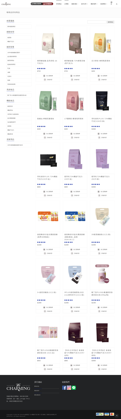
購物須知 (36, 386)
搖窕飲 (9, 37)
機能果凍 (10, 134)
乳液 (8, 68)
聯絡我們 (36, 390)
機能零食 (10, 110)
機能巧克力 (10, 41)
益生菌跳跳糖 (11, 118)
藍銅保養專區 (11, 64)
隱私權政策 (37, 395)
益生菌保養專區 (12, 56)
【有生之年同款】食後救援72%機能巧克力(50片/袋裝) (102, 352)
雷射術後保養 (11, 84)
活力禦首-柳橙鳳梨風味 (101, 61)
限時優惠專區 (11, 26)
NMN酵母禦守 (11, 122)
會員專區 (103, 4)
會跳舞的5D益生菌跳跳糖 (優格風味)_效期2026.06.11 (74, 237)
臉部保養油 (10, 60)
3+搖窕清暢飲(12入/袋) (47, 292)
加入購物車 (48, 75)
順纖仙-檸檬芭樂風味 (46, 119)
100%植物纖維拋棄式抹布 (15, 145)
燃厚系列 (10, 106)
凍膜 (8, 72)
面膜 (8, 80)
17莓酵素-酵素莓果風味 (74, 119)
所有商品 (59, 4)
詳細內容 (47, 79)
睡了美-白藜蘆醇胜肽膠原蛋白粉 (16, 95)
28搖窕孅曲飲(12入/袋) (101, 234)
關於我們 (94, 4)
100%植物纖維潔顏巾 (13, 52)
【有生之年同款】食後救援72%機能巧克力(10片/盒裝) (74, 352)
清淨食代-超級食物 (13, 114)
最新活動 (75, 4)
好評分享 (84, 4)
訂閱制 (67, 4)
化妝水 (9, 76)
